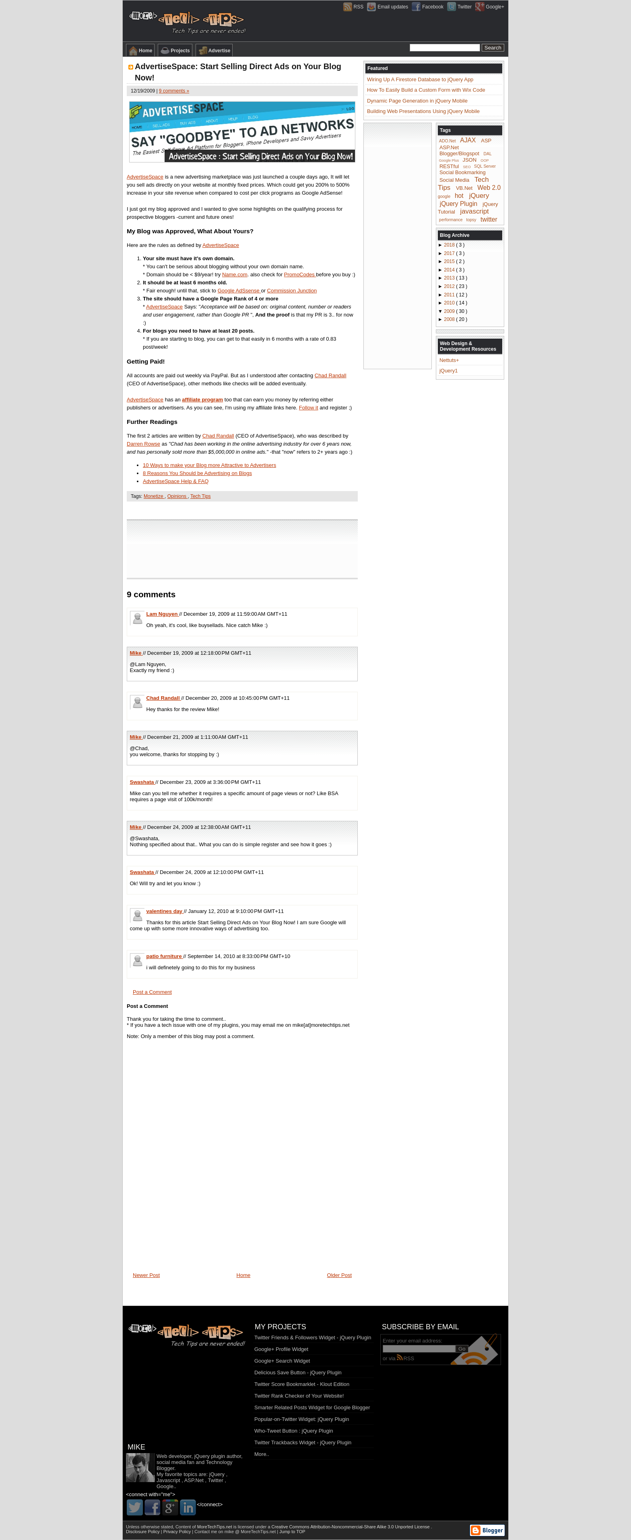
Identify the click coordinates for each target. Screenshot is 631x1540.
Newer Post (146, 1275)
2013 (450, 278)
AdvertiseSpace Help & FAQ (175, 481)
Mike (136, 653)
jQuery (479, 195)
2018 (450, 245)
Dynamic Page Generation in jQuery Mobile (417, 101)
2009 (450, 311)
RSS (405, 1358)
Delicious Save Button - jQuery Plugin (298, 1372)
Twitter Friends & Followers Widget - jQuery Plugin (312, 1337)
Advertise (214, 51)
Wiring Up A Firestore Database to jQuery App (420, 79)
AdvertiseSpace (145, 177)
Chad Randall (330, 375)
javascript (474, 211)
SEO (467, 166)
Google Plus (449, 160)
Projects (175, 51)
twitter (488, 219)
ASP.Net (449, 147)
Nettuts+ (449, 360)
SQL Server (485, 166)
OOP (484, 160)
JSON (469, 160)
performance (450, 220)
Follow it (308, 408)
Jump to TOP (292, 1531)
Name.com (234, 274)
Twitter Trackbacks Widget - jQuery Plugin (302, 1442)
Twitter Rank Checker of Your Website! (299, 1396)
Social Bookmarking (462, 172)
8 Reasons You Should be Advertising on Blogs (197, 473)
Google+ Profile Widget (281, 1349)
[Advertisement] (242, 510)
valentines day (165, 911)
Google (165, 1486)
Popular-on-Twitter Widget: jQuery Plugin (301, 1419)
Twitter (215, 1480)
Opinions (177, 496)
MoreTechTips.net (215, 1526)
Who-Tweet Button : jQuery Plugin (293, 1431)
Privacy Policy (177, 1531)
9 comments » (174, 91)
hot (459, 195)
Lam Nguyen (162, 614)
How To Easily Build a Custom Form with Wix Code (426, 90)
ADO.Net (447, 141)
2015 (450, 261)
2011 (450, 295)
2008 (450, 319)
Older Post (339, 1275)
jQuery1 (448, 371)
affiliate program (202, 400)
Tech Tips (200, 496)
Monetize (154, 496)
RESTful (449, 166)
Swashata (143, 782)
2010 (450, 303)
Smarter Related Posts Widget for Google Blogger (312, 1407)
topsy (471, 220)
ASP (486, 141)
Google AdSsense (239, 291)
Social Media (454, 180)
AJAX (468, 140)
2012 (450, 286)
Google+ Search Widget (282, 1361)
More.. (261, 1454)
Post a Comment (152, 992)
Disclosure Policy (143, 1531)
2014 (450, 270)
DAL (488, 154)
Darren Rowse (143, 444)
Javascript (168, 1480)
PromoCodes (300, 274)
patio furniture (165, 956)
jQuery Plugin (459, 203)
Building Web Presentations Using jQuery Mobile (423, 111)
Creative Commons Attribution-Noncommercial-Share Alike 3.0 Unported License (351, 1526)
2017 (450, 253)
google (444, 196)
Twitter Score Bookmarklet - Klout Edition (301, 1384)
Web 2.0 (489, 187)
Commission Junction (292, 291)
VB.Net (464, 188)
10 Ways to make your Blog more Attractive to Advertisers (209, 465)
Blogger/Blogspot (459, 153)
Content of (204, 1526)
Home (140, 51)
